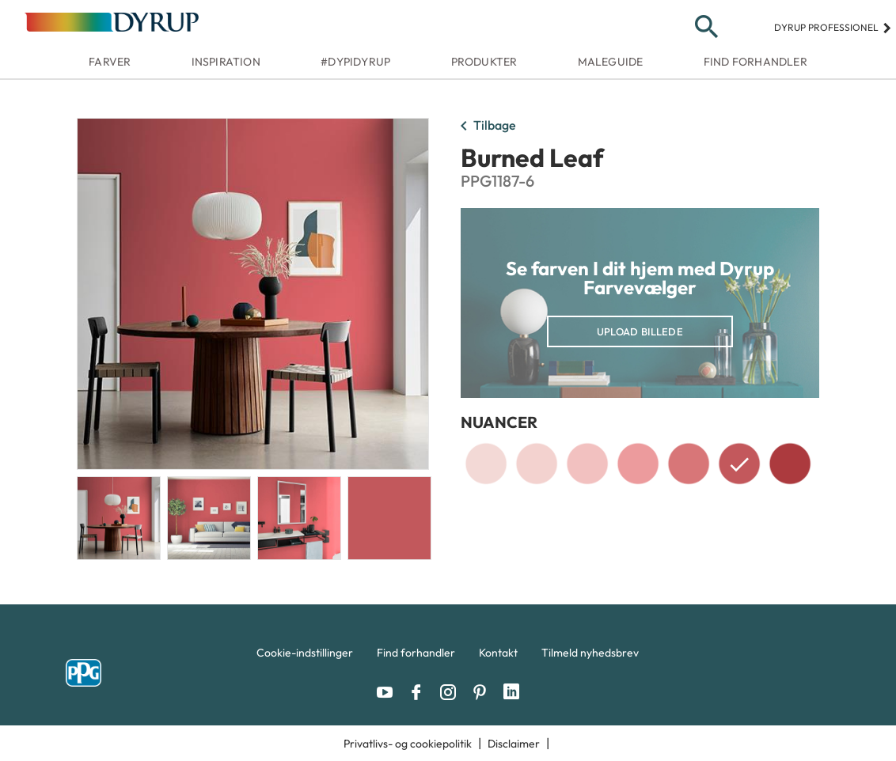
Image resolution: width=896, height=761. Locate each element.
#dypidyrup (355, 62)
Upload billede (640, 331)
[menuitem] (305, 656)
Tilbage (485, 126)
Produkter (484, 62)
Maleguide (611, 62)
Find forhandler (755, 62)
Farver (110, 62)
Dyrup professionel (833, 27)
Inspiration (226, 62)
